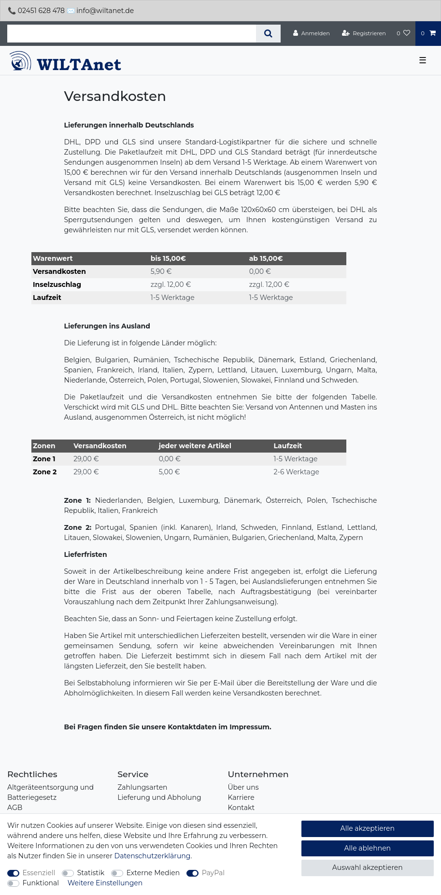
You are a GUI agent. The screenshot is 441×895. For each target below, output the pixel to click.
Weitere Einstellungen (105, 883)
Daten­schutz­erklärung (152, 856)
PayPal (213, 872)
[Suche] (268, 34)
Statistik (90, 872)
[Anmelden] (311, 33)
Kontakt (241, 807)
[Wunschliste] (403, 33)
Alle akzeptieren (368, 828)
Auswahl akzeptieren (367, 867)
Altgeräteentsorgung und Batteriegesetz (50, 792)
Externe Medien (153, 872)
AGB (14, 807)
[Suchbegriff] (131, 34)
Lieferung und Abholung (159, 797)
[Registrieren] (364, 33)
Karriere (241, 797)
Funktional (41, 883)
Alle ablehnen (367, 848)
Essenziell (39, 872)
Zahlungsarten (142, 787)
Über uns (243, 787)
